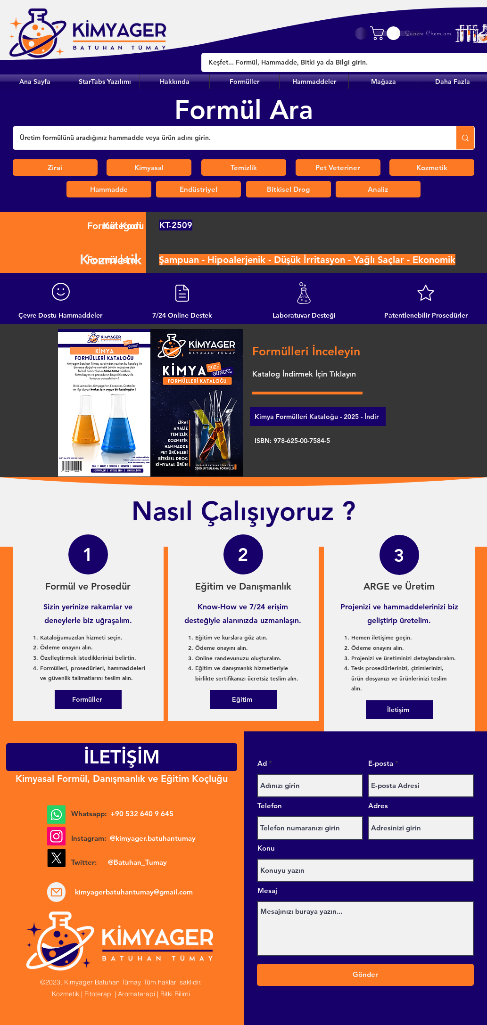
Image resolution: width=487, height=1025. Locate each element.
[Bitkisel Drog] (288, 189)
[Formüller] (88, 699)
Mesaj (267, 890)
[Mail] (56, 892)
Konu (266, 848)
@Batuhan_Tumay (137, 862)
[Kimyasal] (149, 167)
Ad (262, 763)
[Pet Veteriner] (338, 167)
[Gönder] (365, 975)
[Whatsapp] (56, 814)
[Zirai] (55, 167)
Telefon (269, 805)
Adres (378, 805)
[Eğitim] (243, 699)
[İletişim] (399, 709)
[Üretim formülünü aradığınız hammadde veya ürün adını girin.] (228, 137)
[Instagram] (56, 836)
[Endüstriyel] (198, 189)
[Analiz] (378, 189)
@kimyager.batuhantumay (153, 838)
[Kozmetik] (431, 167)
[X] (56, 858)
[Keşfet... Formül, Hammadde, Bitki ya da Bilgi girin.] (338, 62)
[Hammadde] (108, 189)
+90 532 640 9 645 (141, 813)
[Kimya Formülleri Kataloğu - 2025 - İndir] (318, 416)
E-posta (380, 763)
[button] (244, 81)
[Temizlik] (243, 167)
